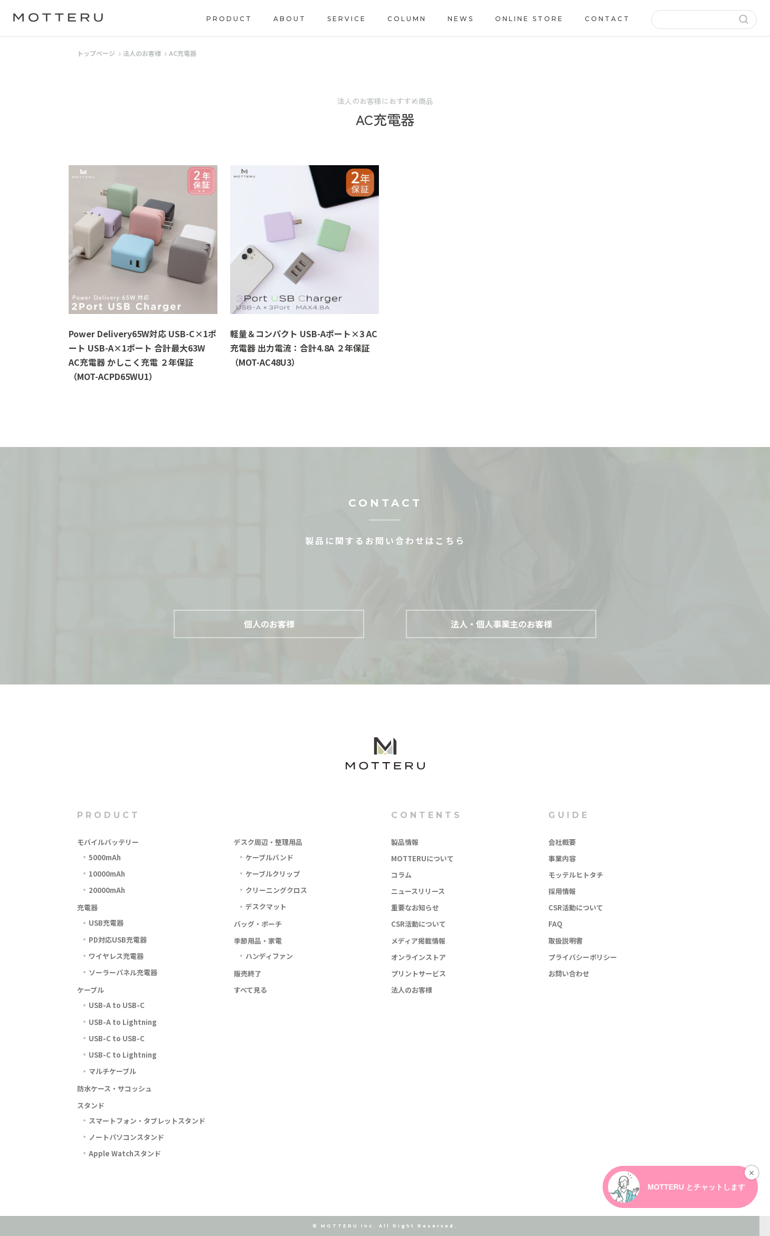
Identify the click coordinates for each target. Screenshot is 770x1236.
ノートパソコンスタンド (126, 1137)
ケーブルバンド (269, 857)
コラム (401, 875)
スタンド (90, 1105)
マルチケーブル (112, 1071)
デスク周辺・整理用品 (268, 842)
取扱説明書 (565, 941)
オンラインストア (418, 957)
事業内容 (562, 858)
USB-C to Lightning (123, 1055)
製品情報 (405, 842)
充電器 (87, 907)
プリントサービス (418, 973)
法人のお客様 (142, 53)
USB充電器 (106, 923)
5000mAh (105, 857)
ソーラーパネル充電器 (123, 972)
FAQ (555, 924)
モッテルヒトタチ (575, 875)
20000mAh (107, 890)
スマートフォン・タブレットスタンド (147, 1121)
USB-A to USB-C (117, 1005)
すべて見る (250, 990)
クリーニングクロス (276, 890)
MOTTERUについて (422, 858)
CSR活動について (418, 924)
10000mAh (107, 874)
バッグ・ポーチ (258, 924)
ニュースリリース (418, 891)
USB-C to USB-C (117, 1038)
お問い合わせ (569, 973)
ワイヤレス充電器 (116, 956)
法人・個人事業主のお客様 (501, 623)
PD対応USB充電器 (118, 940)
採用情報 (562, 891)
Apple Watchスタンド (125, 1153)
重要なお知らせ (415, 907)
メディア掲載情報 (418, 941)
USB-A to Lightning (123, 1022)
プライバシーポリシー (582, 957)
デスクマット (266, 906)
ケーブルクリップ (272, 874)
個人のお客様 (269, 623)
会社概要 (562, 842)
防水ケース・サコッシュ (114, 1088)
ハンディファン (269, 956)
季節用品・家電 (258, 941)
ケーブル (90, 990)
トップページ (96, 53)
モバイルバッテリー (108, 842)
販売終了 (247, 973)
